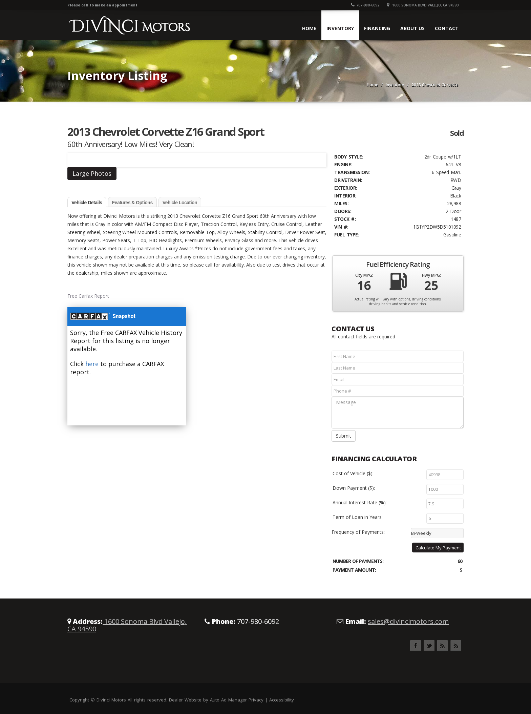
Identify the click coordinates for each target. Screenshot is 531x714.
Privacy (256, 700)
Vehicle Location (180, 202)
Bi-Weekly (421, 533)
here (92, 364)
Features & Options (132, 202)
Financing (377, 28)
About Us (412, 28)
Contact (447, 28)
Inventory (340, 28)
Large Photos (91, 173)
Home (309, 28)
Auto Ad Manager (228, 700)
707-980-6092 (365, 5)
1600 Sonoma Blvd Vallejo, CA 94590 (423, 5)
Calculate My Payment (438, 548)
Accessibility (281, 700)
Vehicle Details (86, 202)
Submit (343, 436)
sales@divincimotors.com (408, 621)
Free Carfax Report (88, 296)
